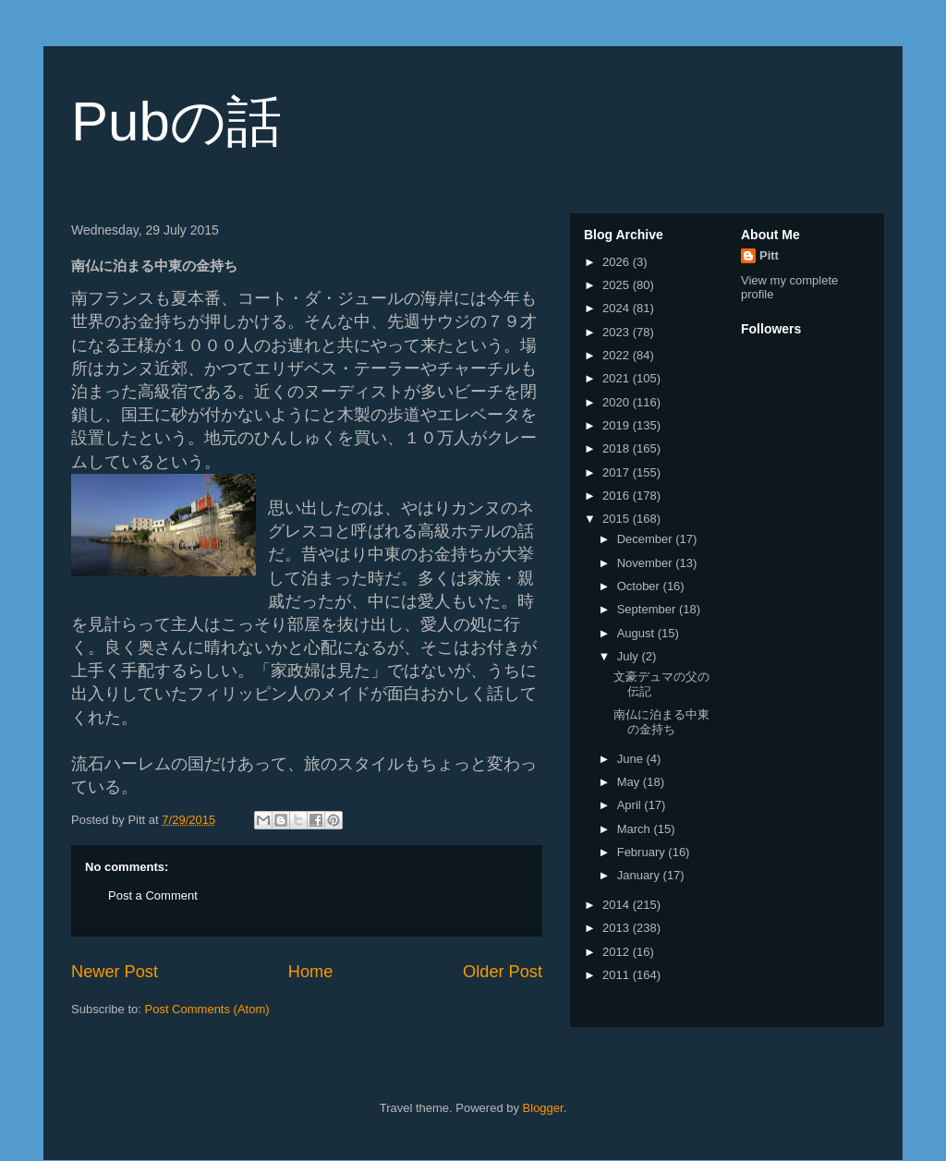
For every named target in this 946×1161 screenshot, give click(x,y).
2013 (617, 928)
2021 (617, 378)
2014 (617, 905)
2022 (617, 355)
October (640, 586)
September (648, 609)
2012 (617, 952)
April (631, 805)
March (635, 829)
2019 (617, 425)
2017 (617, 472)
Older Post (502, 971)
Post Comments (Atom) (207, 1009)
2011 (617, 975)
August (637, 633)
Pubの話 (176, 121)
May (630, 782)
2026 (617, 262)
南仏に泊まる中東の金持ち (661, 721)
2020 (617, 402)
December (646, 539)
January (640, 875)
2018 (617, 448)
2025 (617, 285)
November (646, 563)
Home (311, 971)
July (629, 656)
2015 (617, 519)
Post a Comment (153, 895)
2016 (617, 495)
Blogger (543, 1108)
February (643, 852)
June (632, 759)
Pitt (769, 255)
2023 (617, 332)
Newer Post (114, 971)
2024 (617, 308)
